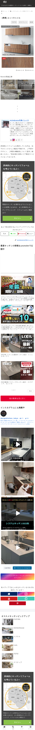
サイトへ (17, 218)
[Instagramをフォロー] (13, 140)
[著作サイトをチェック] (11, 140)
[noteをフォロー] (19, 140)
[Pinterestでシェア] (22, 234)
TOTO (14, 22)
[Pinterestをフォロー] (21, 140)
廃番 (31, 22)
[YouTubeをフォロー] (16, 140)
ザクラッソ (23, 22)
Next (30, 391)
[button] (30, 234)
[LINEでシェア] (13, 234)
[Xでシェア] (5, 234)
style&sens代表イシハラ (19, 120)
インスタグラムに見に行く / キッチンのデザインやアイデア (17, 576)
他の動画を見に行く (17, 398)
